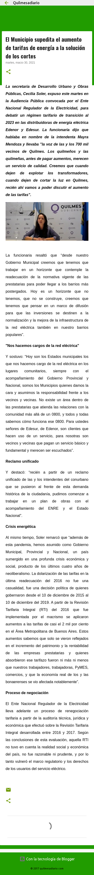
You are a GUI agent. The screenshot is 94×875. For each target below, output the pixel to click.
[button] (8, 72)
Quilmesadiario (26, 3)
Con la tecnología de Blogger (47, 859)
